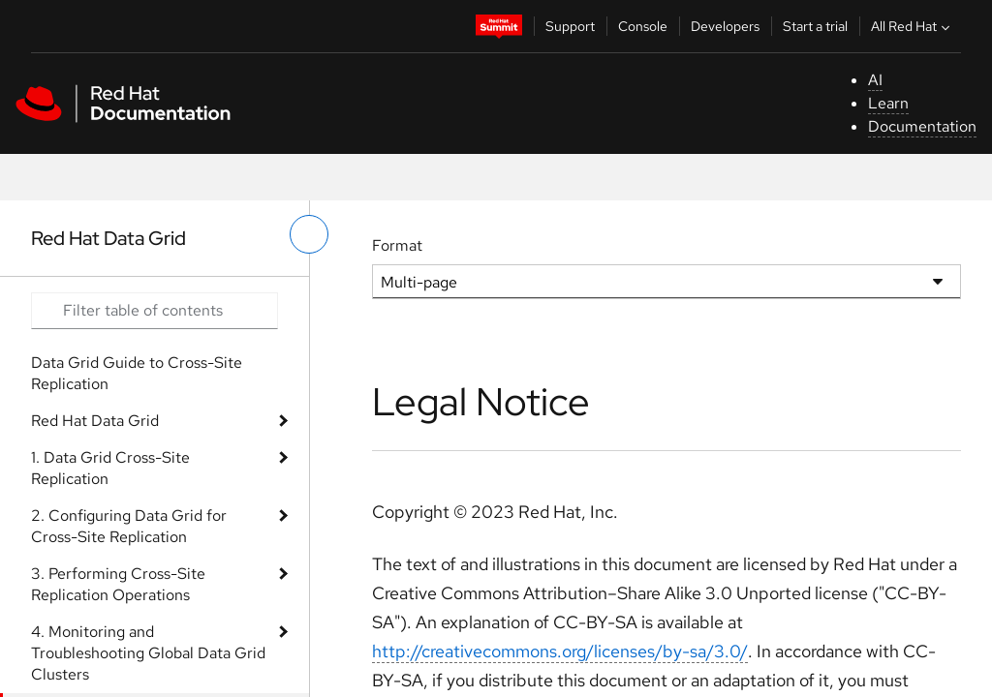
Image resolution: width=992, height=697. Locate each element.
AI (875, 80)
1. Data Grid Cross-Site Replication (110, 468)
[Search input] (154, 310)
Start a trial (815, 26)
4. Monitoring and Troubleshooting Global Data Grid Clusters (148, 652)
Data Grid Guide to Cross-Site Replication (136, 373)
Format (397, 245)
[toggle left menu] (309, 234)
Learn (888, 103)
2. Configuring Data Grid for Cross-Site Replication (129, 526)
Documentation (922, 126)
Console (642, 26)
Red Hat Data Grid (95, 420)
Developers (725, 26)
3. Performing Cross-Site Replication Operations (118, 584)
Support (570, 26)
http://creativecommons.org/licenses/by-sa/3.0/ (560, 651)
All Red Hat (912, 26)
